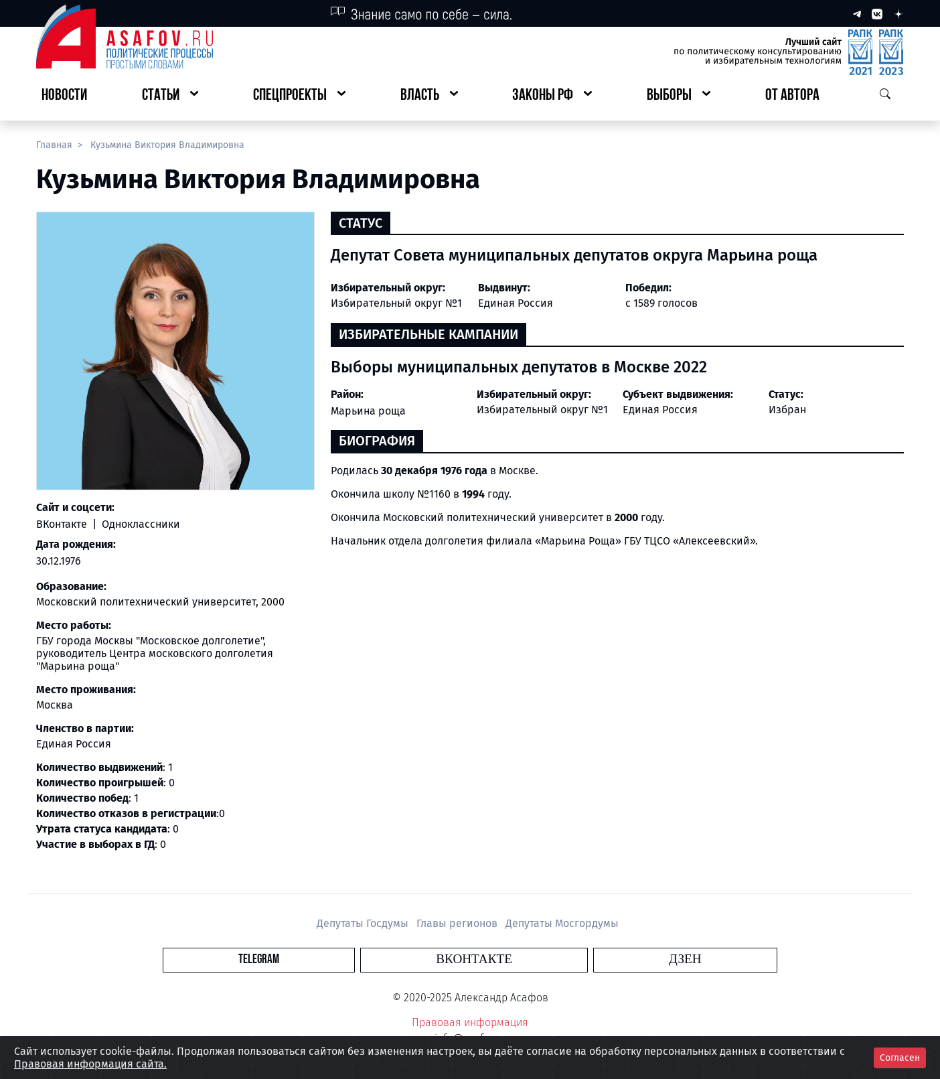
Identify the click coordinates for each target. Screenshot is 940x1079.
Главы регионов (458, 923)
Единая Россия (660, 409)
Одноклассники (139, 524)
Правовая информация (470, 1022)
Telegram (392, 959)
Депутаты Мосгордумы (562, 923)
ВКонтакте (63, 524)
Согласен (900, 1058)
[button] (170, 96)
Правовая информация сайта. (90, 1064)
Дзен (551, 959)
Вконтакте (474, 959)
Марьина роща (368, 411)
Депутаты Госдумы (364, 923)
